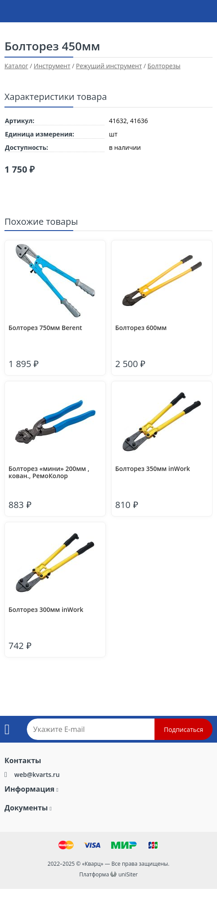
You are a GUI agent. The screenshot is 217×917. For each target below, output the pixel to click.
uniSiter (128, 874)
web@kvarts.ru (37, 774)
